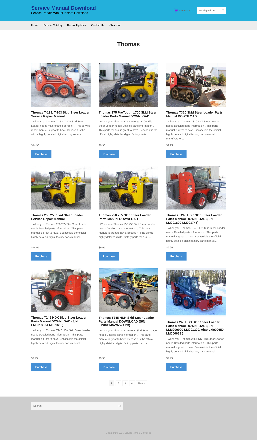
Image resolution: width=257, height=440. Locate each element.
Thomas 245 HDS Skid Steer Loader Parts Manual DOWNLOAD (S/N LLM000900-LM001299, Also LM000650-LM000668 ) (195, 328)
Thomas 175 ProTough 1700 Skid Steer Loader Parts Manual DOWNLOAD (128, 114)
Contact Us (97, 25)
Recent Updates (76, 25)
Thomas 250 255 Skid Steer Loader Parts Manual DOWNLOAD (125, 217)
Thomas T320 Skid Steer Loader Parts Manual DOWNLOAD (194, 114)
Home (34, 25)
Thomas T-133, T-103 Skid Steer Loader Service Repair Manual (60, 114)
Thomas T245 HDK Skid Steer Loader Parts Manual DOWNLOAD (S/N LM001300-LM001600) (59, 321)
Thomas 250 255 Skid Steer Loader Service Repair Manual (57, 217)
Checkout (115, 25)
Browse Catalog (52, 25)
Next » (141, 383)
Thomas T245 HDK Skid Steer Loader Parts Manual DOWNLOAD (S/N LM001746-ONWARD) (126, 321)
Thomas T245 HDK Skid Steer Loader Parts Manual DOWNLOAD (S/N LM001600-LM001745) (194, 219)
